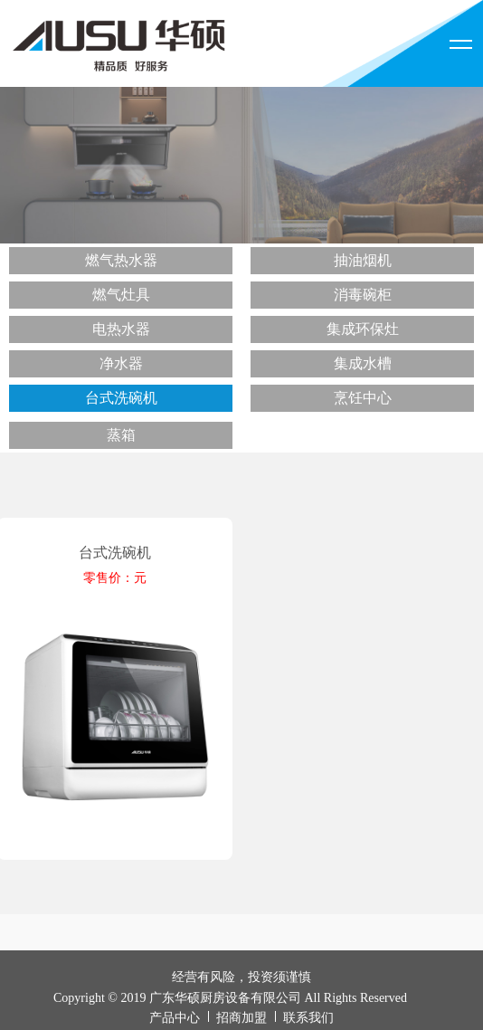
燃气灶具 (121, 294)
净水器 (121, 363)
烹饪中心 (363, 397)
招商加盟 (241, 1018)
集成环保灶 (363, 329)
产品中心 (174, 1018)
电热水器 (121, 329)
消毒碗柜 (363, 294)
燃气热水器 (121, 260)
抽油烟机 (363, 260)
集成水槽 (363, 363)
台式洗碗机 (121, 397)
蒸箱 (121, 435)
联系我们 (308, 1018)
